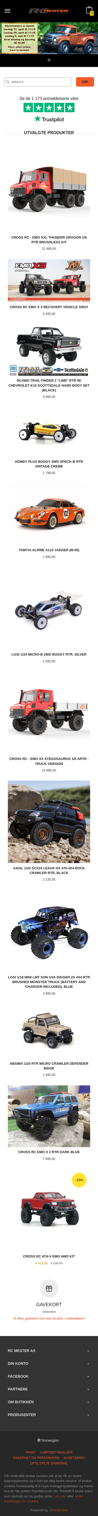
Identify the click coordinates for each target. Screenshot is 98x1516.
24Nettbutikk (58, 1510)
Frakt (30, 1452)
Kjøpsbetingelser (56, 1452)
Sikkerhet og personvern (36, 1457)
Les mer (60, 1496)
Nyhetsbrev (74, 1457)
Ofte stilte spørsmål (49, 1463)
